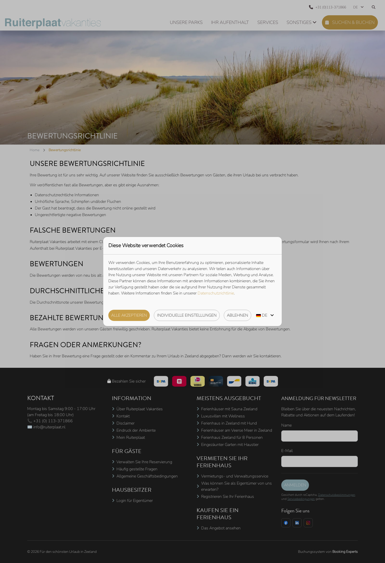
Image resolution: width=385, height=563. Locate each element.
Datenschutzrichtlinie (216, 293)
